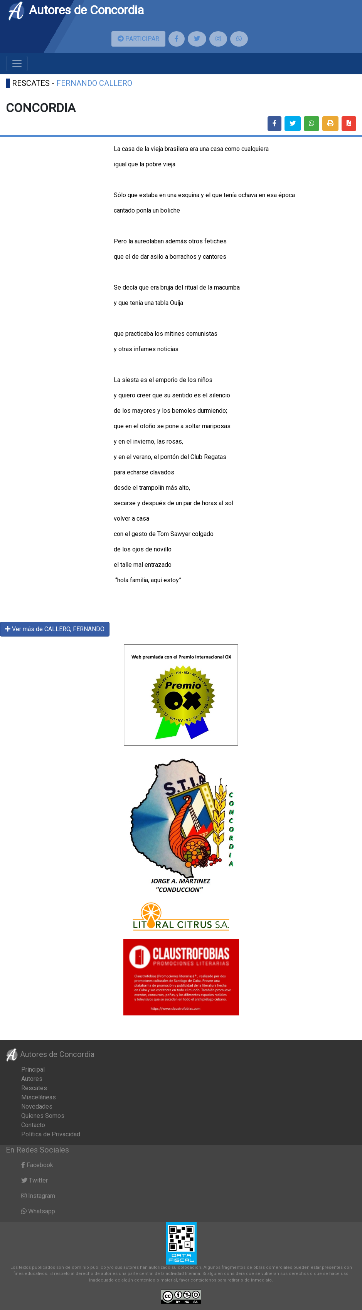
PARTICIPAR (138, 38)
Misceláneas (38, 1097)
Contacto (33, 1125)
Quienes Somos (42, 1115)
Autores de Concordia (75, 10)
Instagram (38, 1195)
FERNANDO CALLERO (94, 83)
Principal (33, 1069)
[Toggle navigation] (17, 63)
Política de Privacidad (50, 1134)
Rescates (34, 1088)
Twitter (34, 1180)
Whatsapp (38, 1211)
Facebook (37, 1165)
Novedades (36, 1106)
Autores (31, 1078)
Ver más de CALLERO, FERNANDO (54, 629)
